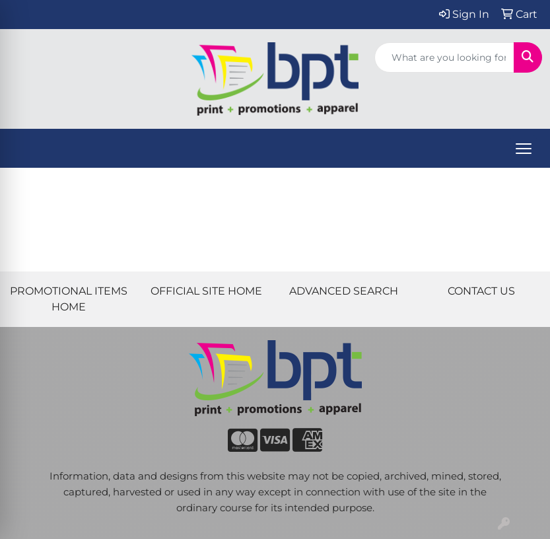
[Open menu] (523, 148)
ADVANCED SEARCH (343, 291)
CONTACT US (481, 291)
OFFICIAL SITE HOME (206, 291)
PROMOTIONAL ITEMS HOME (68, 299)
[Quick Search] (444, 57)
